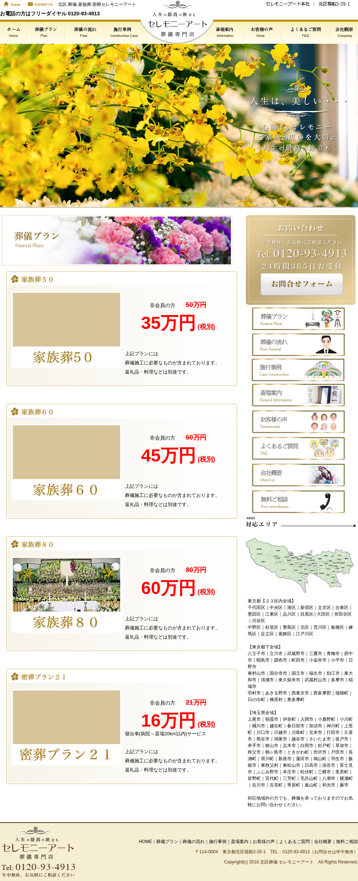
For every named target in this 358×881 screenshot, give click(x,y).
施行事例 (217, 841)
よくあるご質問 (294, 841)
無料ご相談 (347, 841)
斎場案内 (239, 841)
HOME (145, 841)
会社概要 (323, 841)
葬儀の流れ (194, 841)
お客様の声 (264, 841)
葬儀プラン (167, 841)
